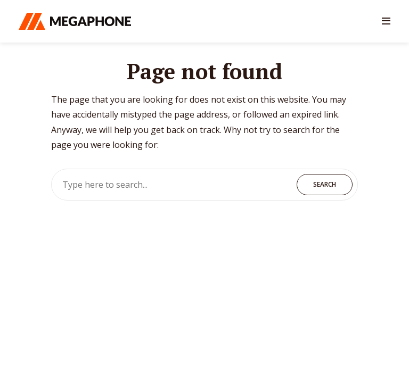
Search (324, 184)
